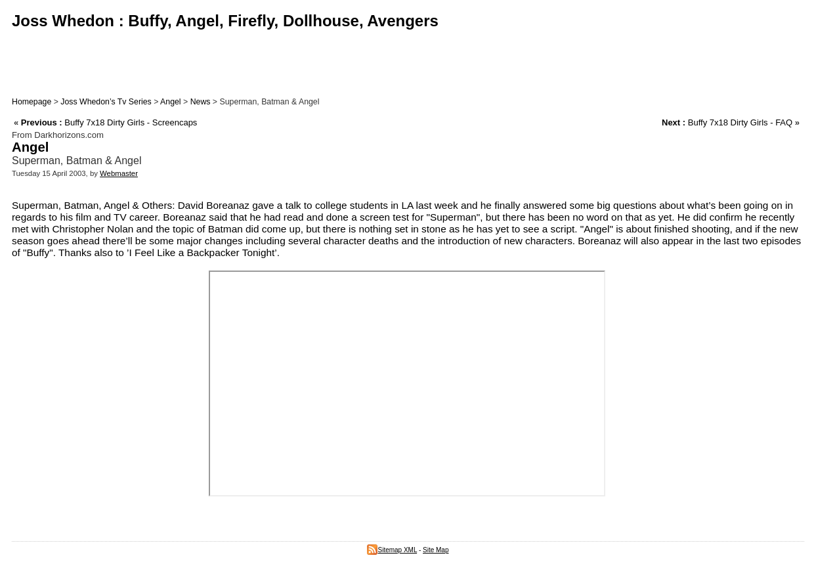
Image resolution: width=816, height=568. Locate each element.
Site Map (435, 550)
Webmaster (119, 173)
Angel (170, 101)
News (200, 101)
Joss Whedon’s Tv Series (105, 101)
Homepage (31, 101)
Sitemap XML (392, 550)
